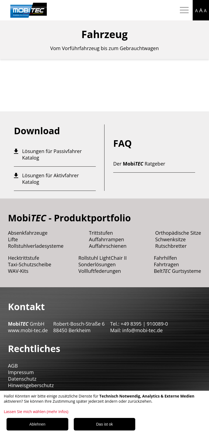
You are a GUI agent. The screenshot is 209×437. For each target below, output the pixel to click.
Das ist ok (104, 424)
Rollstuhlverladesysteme (35, 246)
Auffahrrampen (106, 239)
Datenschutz (22, 378)
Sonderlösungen (97, 264)
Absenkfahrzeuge (28, 233)
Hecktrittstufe (23, 258)
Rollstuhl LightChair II (102, 258)
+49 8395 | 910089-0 (144, 323)
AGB (13, 365)
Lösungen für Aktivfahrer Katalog (50, 178)
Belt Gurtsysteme (177, 271)
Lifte (13, 239)
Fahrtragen (166, 264)
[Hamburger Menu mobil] (184, 10)
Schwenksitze (170, 239)
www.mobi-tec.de (28, 330)
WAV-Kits (18, 271)
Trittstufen (101, 233)
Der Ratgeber (139, 163)
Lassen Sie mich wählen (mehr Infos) (36, 411)
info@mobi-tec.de (142, 330)
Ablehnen (37, 424)
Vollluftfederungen (99, 271)
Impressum (21, 372)
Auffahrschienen (108, 246)
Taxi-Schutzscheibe (29, 264)
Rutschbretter (171, 246)
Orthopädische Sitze (178, 233)
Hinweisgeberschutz (31, 385)
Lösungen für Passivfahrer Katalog (52, 154)
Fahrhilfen (165, 258)
